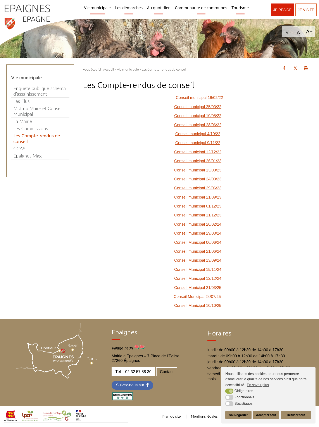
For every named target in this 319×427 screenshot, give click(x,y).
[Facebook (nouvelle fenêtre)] (132, 385)
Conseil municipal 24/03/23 (197, 179)
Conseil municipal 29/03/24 (197, 233)
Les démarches (129, 7)
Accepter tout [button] (266, 415)
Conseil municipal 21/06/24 (197, 251)
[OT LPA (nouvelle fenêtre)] (57, 420)
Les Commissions (30, 128)
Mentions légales (204, 416)
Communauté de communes (201, 7)
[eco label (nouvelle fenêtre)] (122, 399)
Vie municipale (97, 7)
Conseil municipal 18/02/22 (199, 97)
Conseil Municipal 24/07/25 (198, 296)
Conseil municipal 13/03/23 (197, 170)
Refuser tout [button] (296, 415)
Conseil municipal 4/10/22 (197, 134)
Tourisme (240, 7)
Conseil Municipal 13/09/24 (197, 260)
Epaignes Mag (27, 156)
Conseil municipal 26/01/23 (197, 161)
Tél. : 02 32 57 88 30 (133, 372)
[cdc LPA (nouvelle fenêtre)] (30, 420)
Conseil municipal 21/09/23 (197, 197)
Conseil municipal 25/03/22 (197, 107)
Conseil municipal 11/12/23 (197, 215)
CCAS (19, 148)
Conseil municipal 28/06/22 (197, 125)
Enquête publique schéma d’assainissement (39, 91)
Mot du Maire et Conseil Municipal (37, 111)
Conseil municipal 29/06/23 (197, 188)
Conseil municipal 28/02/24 (197, 224)
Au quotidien (159, 7)
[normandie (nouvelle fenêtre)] (10, 420)
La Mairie (22, 121)
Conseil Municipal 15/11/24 (197, 269)
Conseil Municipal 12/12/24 (197, 278)
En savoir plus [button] (258, 385)
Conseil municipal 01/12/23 (197, 206)
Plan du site (171, 416)
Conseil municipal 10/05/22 (197, 116)
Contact (166, 372)
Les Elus (21, 101)
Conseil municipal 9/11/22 (197, 143)
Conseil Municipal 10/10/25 (197, 305)
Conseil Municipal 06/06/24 (197, 242)
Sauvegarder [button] (238, 415)
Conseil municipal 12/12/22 (197, 152)
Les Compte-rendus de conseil (36, 138)
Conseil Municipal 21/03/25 (197, 287)
